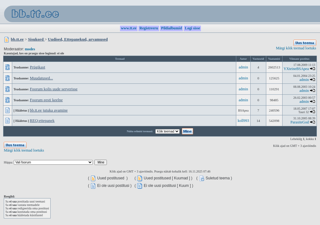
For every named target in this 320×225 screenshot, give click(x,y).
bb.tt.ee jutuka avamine (49, 110)
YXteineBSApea (296, 69)
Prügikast (37, 67)
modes (30, 49)
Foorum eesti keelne (46, 100)
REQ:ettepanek (42, 120)
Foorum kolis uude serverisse (54, 89)
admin (243, 67)
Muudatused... (41, 78)
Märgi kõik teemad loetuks (296, 48)
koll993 (243, 120)
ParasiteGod (300, 122)
